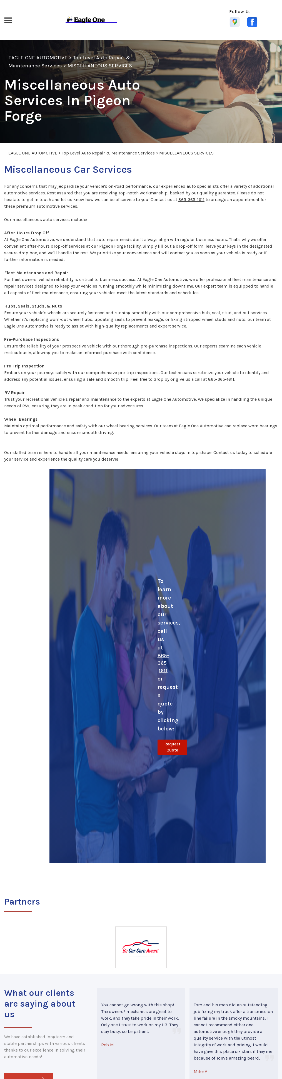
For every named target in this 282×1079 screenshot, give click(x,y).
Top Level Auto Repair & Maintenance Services (108, 153)
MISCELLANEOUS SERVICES (100, 66)
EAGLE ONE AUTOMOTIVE (38, 58)
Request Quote (172, 747)
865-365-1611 (191, 199)
